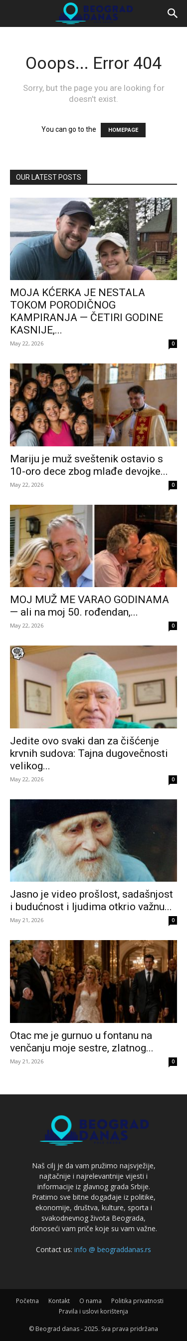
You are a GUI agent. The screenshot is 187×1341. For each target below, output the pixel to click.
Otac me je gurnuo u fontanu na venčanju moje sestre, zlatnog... (82, 1041)
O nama (90, 1301)
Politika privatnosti (137, 1301)
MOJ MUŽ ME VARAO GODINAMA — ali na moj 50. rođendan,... (89, 606)
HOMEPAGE (123, 130)
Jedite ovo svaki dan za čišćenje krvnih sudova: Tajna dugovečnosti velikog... (89, 753)
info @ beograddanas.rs (112, 1249)
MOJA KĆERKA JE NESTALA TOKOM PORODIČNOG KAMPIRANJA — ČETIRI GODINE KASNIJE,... (86, 311)
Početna (27, 1301)
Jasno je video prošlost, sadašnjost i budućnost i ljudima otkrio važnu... (91, 900)
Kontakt (59, 1301)
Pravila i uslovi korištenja (93, 1311)
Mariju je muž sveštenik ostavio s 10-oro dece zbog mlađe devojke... (89, 465)
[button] (173, 13)
